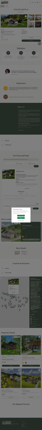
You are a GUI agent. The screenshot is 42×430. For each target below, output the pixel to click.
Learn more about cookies (16, 214)
